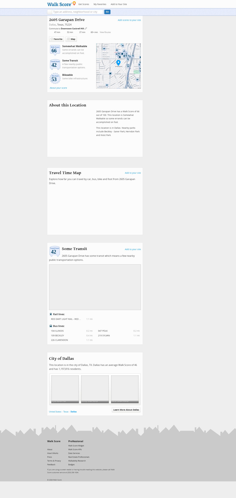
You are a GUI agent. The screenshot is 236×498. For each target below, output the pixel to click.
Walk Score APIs (75, 449)
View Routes (105, 32)
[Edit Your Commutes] (85, 28)
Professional (75, 441)
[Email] (58, 445)
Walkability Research (77, 461)
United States (55, 412)
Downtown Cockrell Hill (72, 28)
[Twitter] (49, 445)
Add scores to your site (129, 20)
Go (107, 12)
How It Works (52, 453)
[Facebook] (53, 445)
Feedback (51, 465)
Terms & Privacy (54, 461)
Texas (65, 412)
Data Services (74, 453)
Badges (71, 465)
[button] (49, 12)
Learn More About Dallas (126, 410)
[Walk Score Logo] (61, 3)
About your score (58, 88)
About (49, 449)
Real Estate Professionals (78, 457)
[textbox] (77, 12)
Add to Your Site (119, 4)
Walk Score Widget (76, 446)
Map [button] (71, 39)
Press (49, 457)
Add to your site (133, 173)
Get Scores (83, 4)
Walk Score (53, 441)
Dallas (52, 24)
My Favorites (100, 4)
